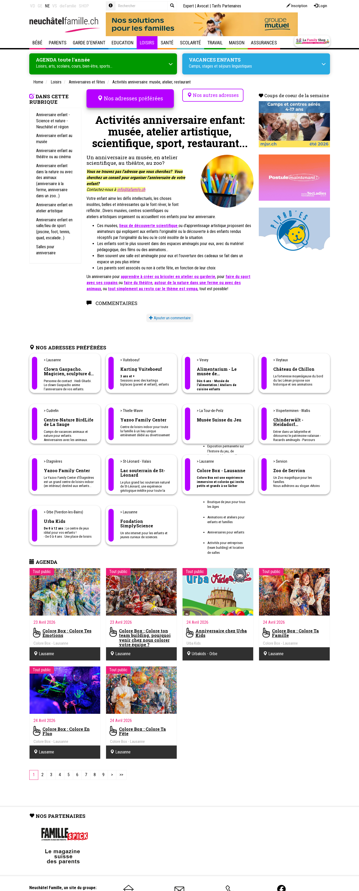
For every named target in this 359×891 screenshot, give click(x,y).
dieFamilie (68, 5)
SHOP (84, 5)
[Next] (112, 774)
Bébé (37, 42)
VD (32, 5)
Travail (215, 42)
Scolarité (190, 42)
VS (54, 5)
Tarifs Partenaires (226, 5)
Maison (237, 42)
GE (40, 5)
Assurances (264, 42)
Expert (188, 5)
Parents (57, 42)
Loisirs (147, 42)
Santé (167, 42)
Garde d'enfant (89, 42)
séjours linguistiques (235, 65)
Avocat (203, 5)
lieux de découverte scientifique (149, 224)
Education (122, 42)
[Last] (121, 774)
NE (47, 5)
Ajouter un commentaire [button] (170, 316)
